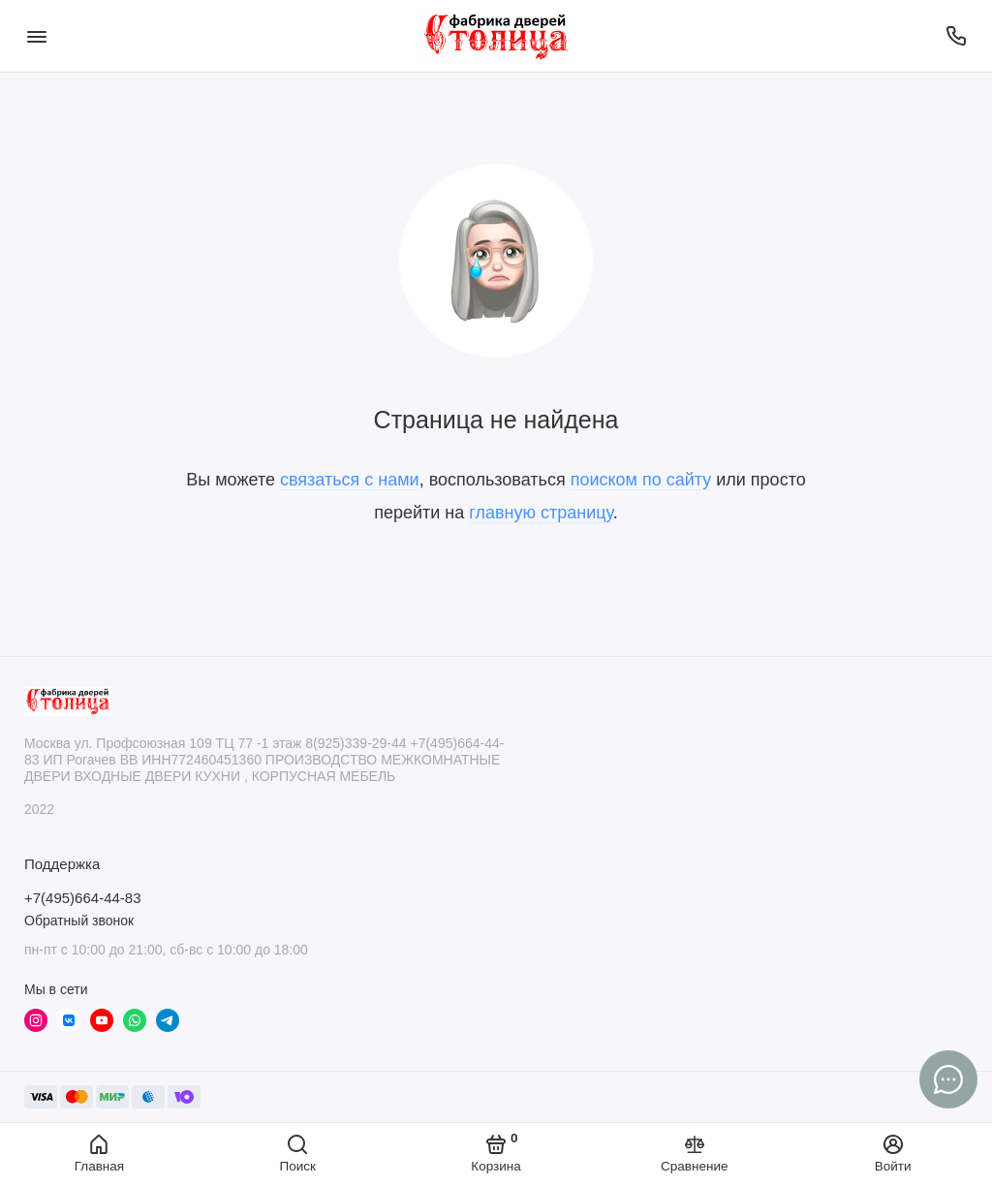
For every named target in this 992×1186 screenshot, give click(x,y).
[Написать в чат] (948, 1079)
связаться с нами (349, 479)
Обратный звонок (79, 920)
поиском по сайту (641, 479)
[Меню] (36, 36)
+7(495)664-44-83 (82, 898)
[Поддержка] (955, 36)
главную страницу (540, 512)
